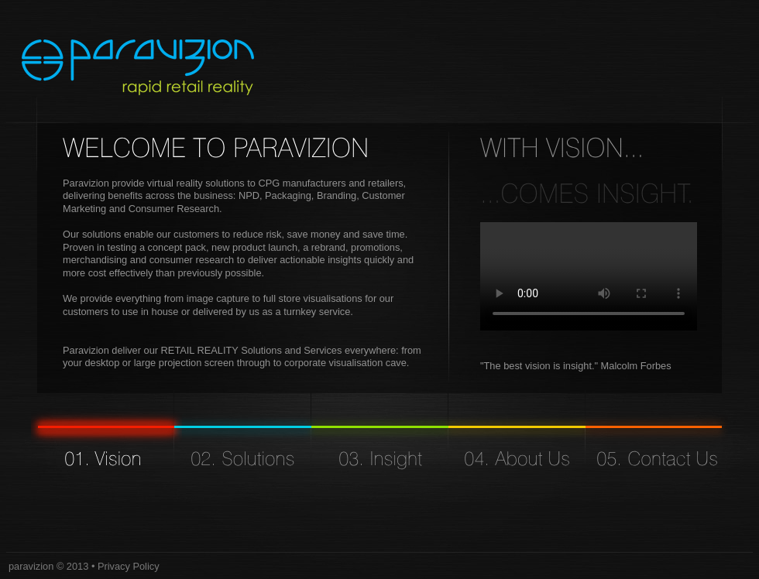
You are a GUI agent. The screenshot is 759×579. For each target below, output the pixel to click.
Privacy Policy (129, 566)
